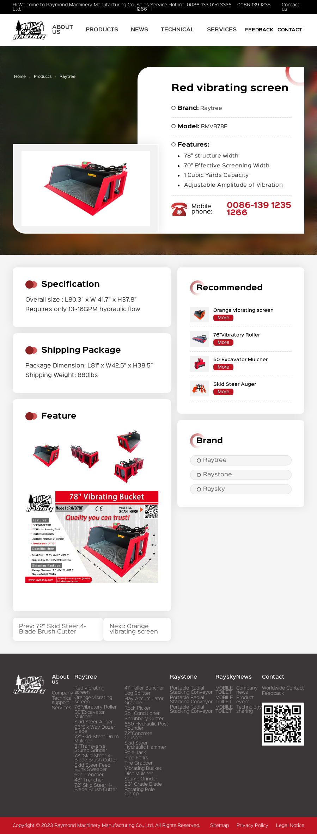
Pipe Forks (136, 758)
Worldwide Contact (283, 688)
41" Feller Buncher (144, 688)
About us (62, 30)
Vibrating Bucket (142, 768)
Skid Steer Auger (93, 722)
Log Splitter (137, 693)
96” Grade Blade (143, 784)
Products (102, 29)
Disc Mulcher (138, 774)
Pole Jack (135, 752)
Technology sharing (249, 709)
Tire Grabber (138, 763)
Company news (247, 690)
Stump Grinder (140, 779)
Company (62, 693)
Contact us (290, 7)
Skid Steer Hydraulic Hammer (145, 745)
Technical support (62, 700)
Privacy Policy (252, 825)
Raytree (67, 77)
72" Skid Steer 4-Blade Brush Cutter (95, 787)
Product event (245, 700)
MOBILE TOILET (224, 690)
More (223, 318)
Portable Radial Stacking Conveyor (191, 690)
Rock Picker (137, 708)
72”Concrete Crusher (138, 735)
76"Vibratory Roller (95, 707)
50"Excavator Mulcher (89, 714)
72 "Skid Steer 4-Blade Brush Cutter (95, 758)
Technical (177, 29)
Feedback (259, 30)
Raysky (211, 489)
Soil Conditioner (142, 713)
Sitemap (219, 825)
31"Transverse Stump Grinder (90, 748)
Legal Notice (290, 825)
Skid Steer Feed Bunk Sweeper (92, 767)
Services (222, 29)
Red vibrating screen (89, 690)
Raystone (214, 474)
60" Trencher (89, 775)
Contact (290, 30)
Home (20, 77)
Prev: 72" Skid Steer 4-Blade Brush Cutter (52, 629)
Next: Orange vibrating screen (134, 629)
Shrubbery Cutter (144, 719)
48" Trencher (88, 780)
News (139, 29)
